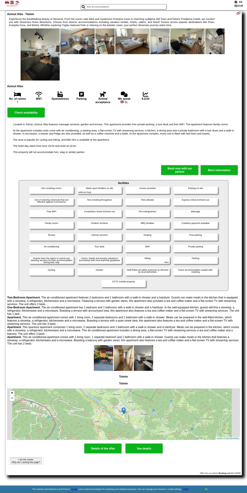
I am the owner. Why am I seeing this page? (26, 460)
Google (74, 489)
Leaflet (219, 438)
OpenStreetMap (232, 438)
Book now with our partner (180, 170)
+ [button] (12, 393)
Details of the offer (103, 448)
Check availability (26, 112)
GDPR (186, 489)
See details (144, 448)
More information (219, 170)
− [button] (12, 398)
